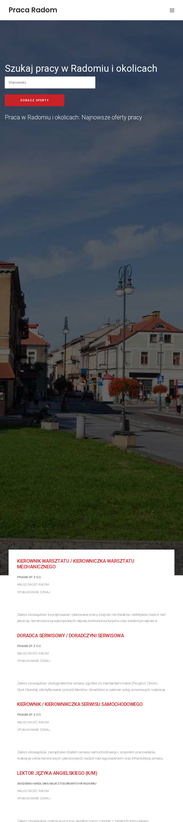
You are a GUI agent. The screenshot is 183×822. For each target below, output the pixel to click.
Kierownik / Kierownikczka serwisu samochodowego (80, 686)
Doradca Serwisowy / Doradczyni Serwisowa (70, 617)
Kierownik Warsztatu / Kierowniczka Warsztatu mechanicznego (75, 545)
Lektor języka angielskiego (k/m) (57, 755)
